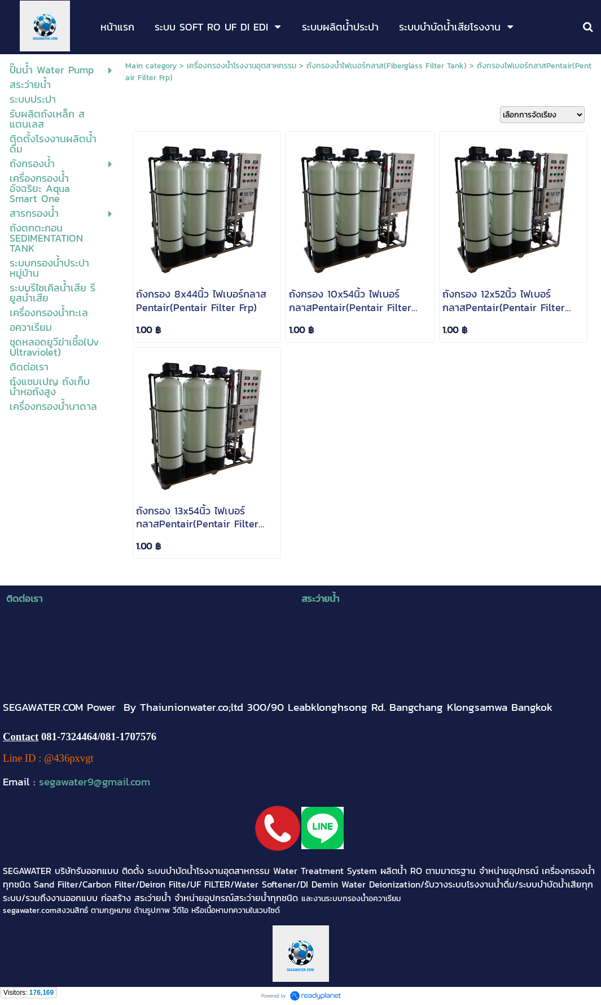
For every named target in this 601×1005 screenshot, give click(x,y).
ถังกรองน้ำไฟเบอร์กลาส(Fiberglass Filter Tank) (386, 66)
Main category (151, 66)
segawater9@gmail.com (94, 781)
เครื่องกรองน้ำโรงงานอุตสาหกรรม (241, 66)
